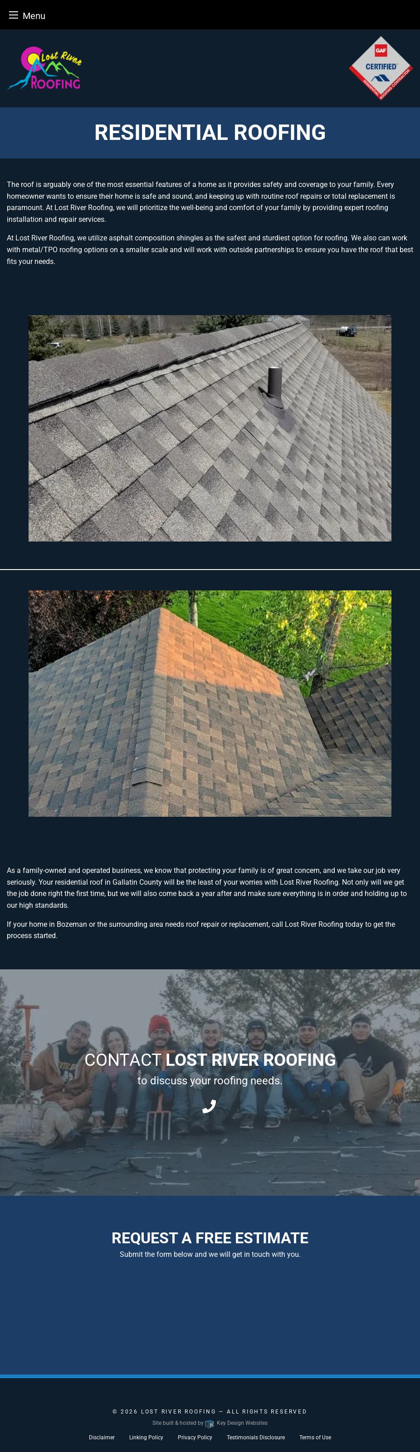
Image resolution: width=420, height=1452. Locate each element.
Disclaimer (102, 1437)
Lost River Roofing (180, 1412)
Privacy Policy (195, 1437)
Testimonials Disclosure (256, 1437)
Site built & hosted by (210, 1423)
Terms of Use (315, 1437)
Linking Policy (146, 1437)
